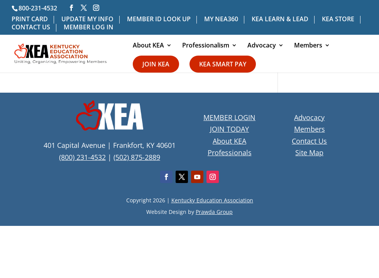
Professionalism (205, 45)
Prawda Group (214, 211)
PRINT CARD (30, 19)
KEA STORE (338, 19)
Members (308, 45)
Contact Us (309, 141)
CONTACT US (31, 27)
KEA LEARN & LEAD (280, 19)
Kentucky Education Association (212, 200)
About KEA (148, 45)
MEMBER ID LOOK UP (159, 19)
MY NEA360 (221, 19)
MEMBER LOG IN (88, 27)
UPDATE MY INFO (87, 19)
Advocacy (261, 45)
